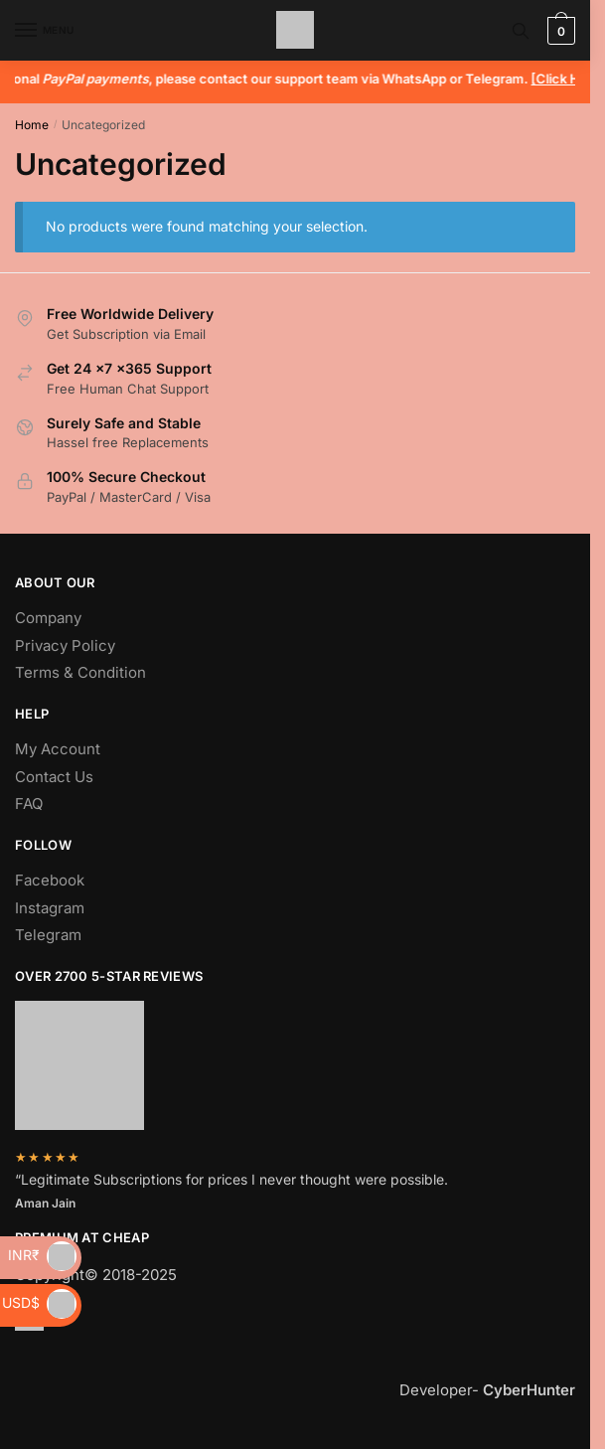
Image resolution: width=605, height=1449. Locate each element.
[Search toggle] (520, 30)
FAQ (29, 803)
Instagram (49, 907)
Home (32, 124)
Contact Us (54, 776)
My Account (57, 748)
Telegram (48, 934)
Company (48, 617)
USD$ (39, 1302)
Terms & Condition (80, 672)
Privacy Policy (65, 645)
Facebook (49, 880)
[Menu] (45, 31)
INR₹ (42, 1254)
